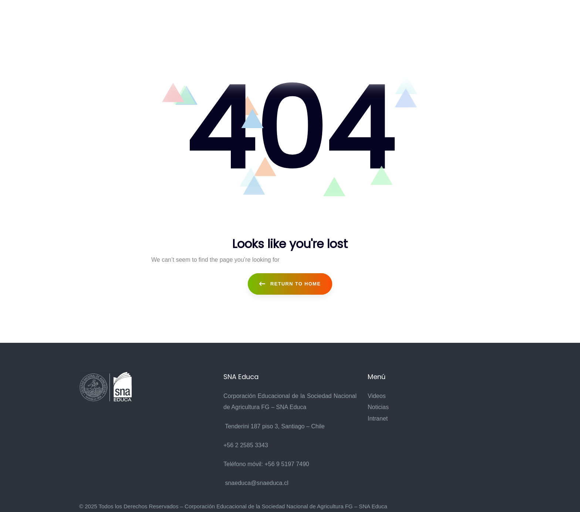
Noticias (378, 407)
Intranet (378, 418)
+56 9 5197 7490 (286, 464)
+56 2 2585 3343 (245, 445)
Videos (377, 396)
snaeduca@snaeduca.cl (256, 483)
